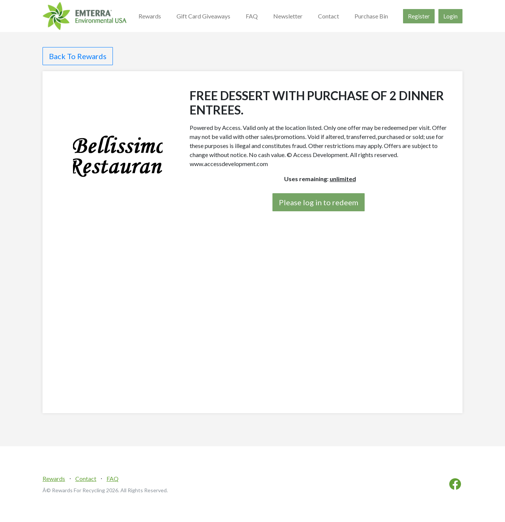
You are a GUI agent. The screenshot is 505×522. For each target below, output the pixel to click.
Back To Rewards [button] (77, 56)
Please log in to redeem (318, 202)
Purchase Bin (371, 16)
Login (450, 16)
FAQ (252, 16)
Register (419, 16)
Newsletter (288, 16)
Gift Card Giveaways (203, 16)
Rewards (149, 16)
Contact (328, 16)
